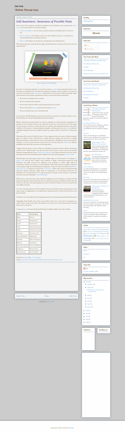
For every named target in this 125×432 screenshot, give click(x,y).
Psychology (46, 260)
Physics (99, 236)
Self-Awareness (54, 260)
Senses (60, 260)
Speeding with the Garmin (90, 95)
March (89, 307)
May (88, 301)
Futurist (88, 234)
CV (84, 257)
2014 (87, 311)
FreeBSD (86, 67)
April (89, 304)
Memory (22, 41)
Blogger (72, 428)
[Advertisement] (46, 277)
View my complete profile (90, 271)
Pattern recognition (25, 36)
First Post (86, 133)
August (89, 287)
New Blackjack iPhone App (91, 64)
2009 (87, 322)
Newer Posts (20, 296)
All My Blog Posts (88, 21)
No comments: (37, 257)
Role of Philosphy (88, 70)
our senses (54, 89)
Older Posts (73, 296)
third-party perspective (44, 152)
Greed (85, 211)
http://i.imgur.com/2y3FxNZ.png (46, 83)
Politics (105, 236)
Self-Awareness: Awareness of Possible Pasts (44, 21)
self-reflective (48, 169)
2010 (87, 319)
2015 (87, 282)
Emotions (98, 231)
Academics (86, 254)
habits (65, 142)
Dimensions (32, 260)
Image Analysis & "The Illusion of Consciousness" (99, 143)
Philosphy (39, 260)
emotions (53, 108)
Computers (93, 229)
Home (47, 296)
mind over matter (69, 154)
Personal (102, 233)
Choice (85, 229)
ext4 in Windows (88, 167)
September (90, 284)
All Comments (89, 49)
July (88, 295)
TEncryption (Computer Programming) (94, 60)
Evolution (106, 231)
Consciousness (25, 260)
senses (25, 209)
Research (97, 238)
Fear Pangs (86, 177)
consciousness (38, 93)
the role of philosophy (41, 175)
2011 (87, 316)
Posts (87, 46)
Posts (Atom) (50, 302)
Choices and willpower (26, 31)
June (88, 298)
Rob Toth (19, 6)
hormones (34, 108)
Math (95, 234)
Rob (86, 269)
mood (68, 128)
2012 (87, 313)
